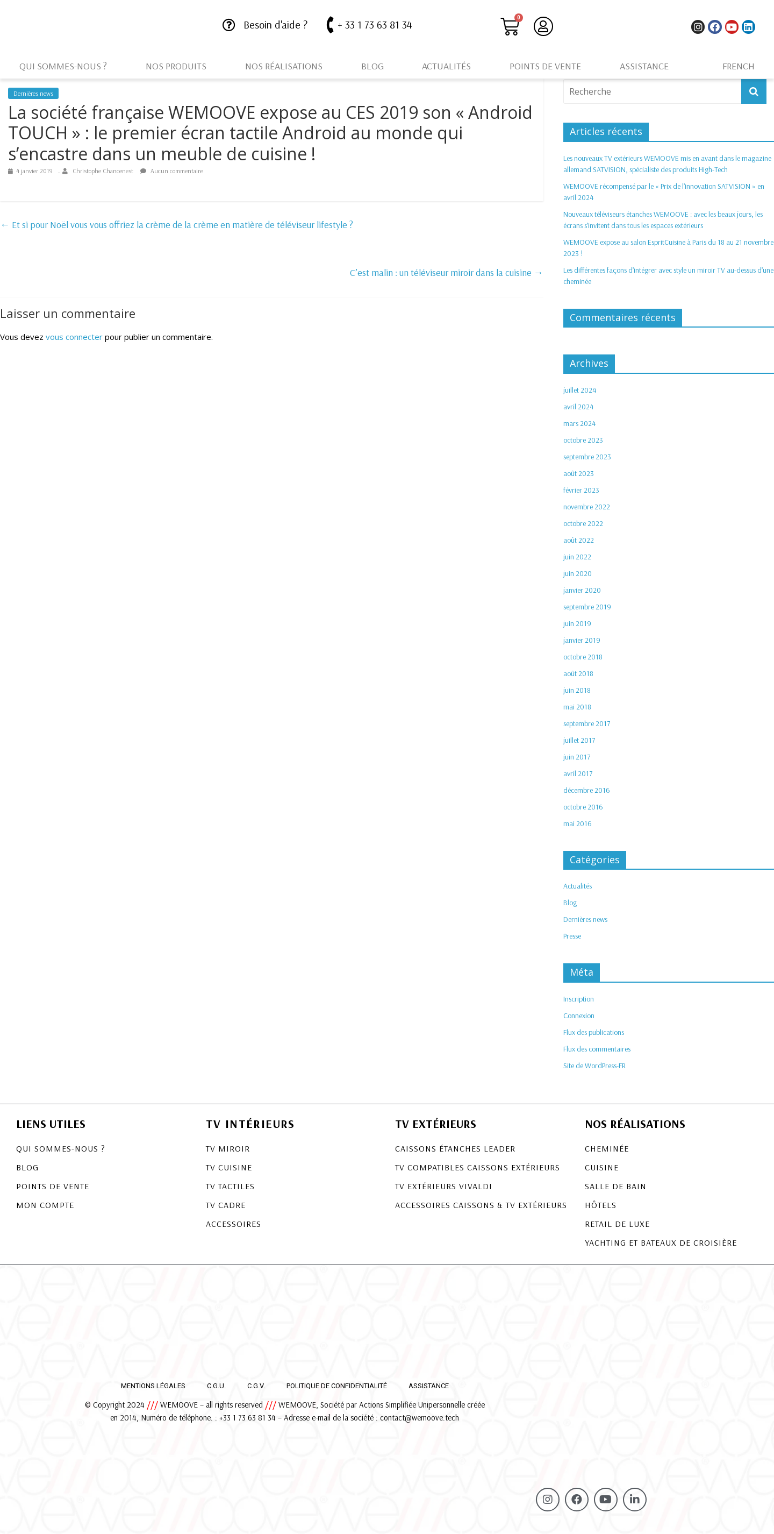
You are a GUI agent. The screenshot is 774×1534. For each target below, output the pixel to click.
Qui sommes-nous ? (63, 66)
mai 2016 (577, 823)
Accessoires (233, 1223)
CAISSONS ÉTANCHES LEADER (455, 1148)
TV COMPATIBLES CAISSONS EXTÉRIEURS (477, 1167)
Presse (572, 936)
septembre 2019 (587, 607)
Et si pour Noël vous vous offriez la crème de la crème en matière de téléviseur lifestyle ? (176, 224)
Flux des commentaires (596, 1049)
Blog (372, 66)
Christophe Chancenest (104, 171)
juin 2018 (577, 690)
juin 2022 (577, 557)
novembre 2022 (586, 507)
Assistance (644, 66)
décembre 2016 (586, 790)
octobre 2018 (583, 657)
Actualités (446, 66)
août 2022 (578, 540)
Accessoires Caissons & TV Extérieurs (481, 1204)
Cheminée (607, 1148)
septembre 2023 (587, 456)
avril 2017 (577, 773)
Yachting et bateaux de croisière (661, 1242)
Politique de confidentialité (336, 1386)
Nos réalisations (283, 66)
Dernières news (33, 93)
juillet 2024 (579, 390)
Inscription (578, 999)
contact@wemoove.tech (419, 1417)
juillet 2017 (579, 740)
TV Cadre (226, 1204)
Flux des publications (593, 1032)
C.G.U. (216, 1386)
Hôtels (601, 1204)
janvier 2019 (581, 640)
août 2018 (578, 673)
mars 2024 (579, 423)
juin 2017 (576, 757)
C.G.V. (256, 1386)
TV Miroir (228, 1148)
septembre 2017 (586, 723)
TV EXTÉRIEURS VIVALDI (443, 1186)
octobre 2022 (583, 523)
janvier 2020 (582, 590)
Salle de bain (616, 1186)
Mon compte (45, 1204)
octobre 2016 (583, 807)
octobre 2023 (583, 440)
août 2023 (578, 473)
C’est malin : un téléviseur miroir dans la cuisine (446, 272)
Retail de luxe (617, 1223)
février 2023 (581, 490)
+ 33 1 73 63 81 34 (375, 24)
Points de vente (545, 66)
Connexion (578, 1015)
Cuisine (602, 1167)
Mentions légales (153, 1386)
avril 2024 (578, 406)
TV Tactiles (230, 1186)
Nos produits (176, 66)
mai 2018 (577, 707)
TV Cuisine (229, 1167)
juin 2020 (577, 573)
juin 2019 (577, 623)
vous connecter (74, 336)
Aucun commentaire (171, 171)
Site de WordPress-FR (594, 1065)
